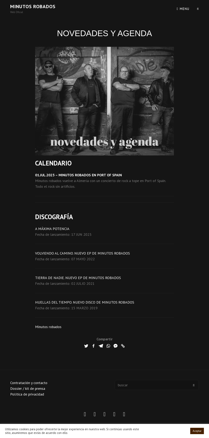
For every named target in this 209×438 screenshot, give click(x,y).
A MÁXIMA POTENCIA (52, 228)
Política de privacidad (27, 394)
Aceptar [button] (197, 431)
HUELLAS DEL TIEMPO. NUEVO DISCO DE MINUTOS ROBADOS (84, 302)
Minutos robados (33, 6)
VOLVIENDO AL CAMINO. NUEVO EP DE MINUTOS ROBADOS (82, 253)
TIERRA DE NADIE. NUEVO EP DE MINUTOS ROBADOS (78, 277)
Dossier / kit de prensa (27, 388)
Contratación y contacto (28, 382)
